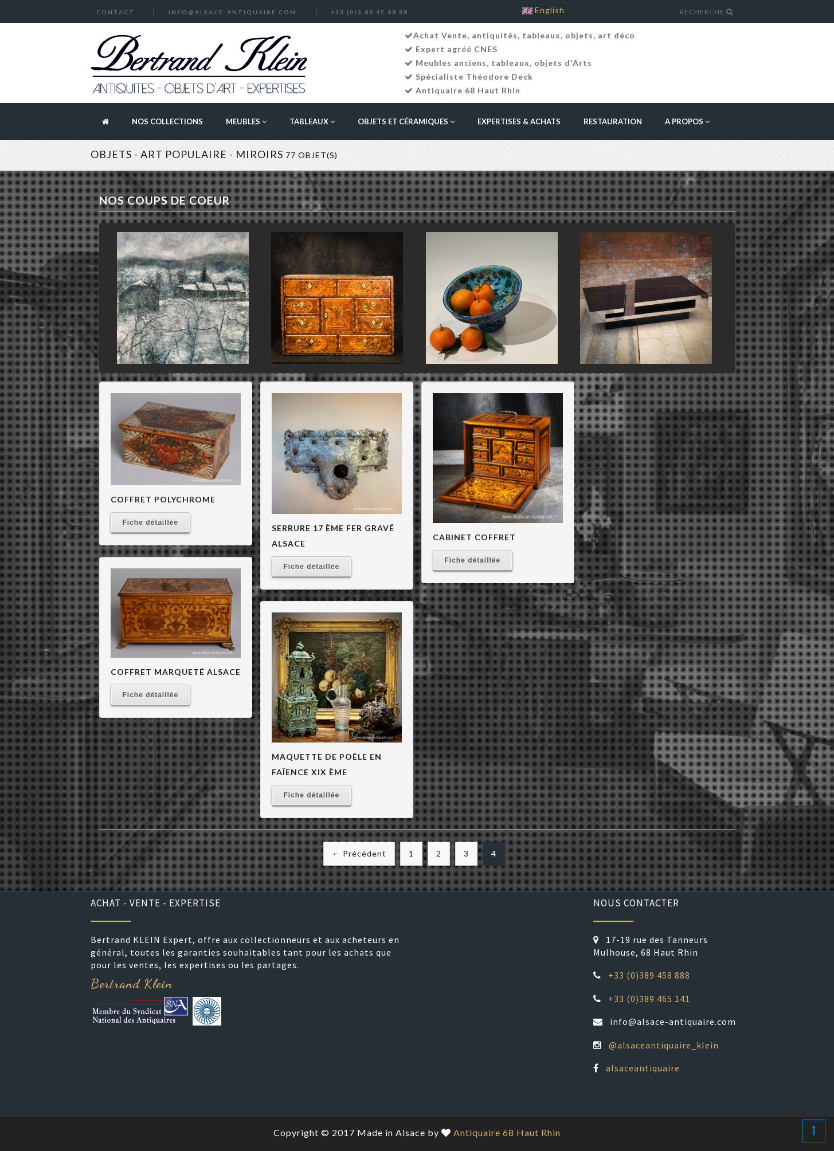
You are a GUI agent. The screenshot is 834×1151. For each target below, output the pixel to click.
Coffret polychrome (163, 499)
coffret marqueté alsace (176, 672)
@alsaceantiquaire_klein (664, 1045)
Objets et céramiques (406, 121)
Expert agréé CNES (457, 49)
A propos (687, 121)
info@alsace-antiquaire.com (233, 12)
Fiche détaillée (151, 522)
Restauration (613, 121)
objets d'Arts (563, 63)
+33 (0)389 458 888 (649, 975)
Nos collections (167, 121)
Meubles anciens (451, 63)
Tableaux (312, 121)
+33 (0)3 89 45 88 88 (369, 12)
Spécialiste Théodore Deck (474, 76)
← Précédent (359, 853)
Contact (115, 12)
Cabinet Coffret (474, 537)
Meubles (246, 121)
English (543, 10)
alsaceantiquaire (643, 1068)
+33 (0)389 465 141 (649, 998)
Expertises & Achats (519, 121)
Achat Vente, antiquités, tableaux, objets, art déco (524, 35)
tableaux (510, 63)
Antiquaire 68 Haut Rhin (468, 90)
